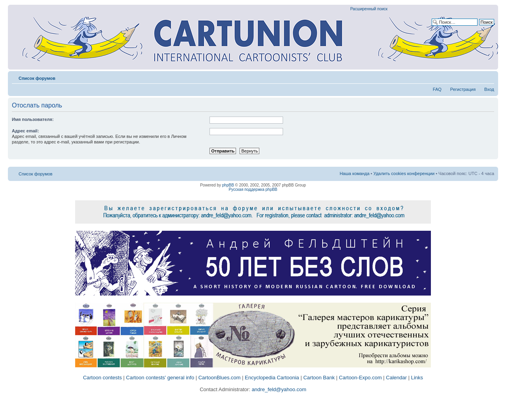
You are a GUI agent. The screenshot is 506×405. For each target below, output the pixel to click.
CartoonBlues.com (219, 378)
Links (417, 378)
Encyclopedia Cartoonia (272, 378)
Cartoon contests (102, 378)
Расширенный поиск (368, 9)
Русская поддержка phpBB (252, 189)
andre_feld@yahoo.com (278, 389)
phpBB (228, 185)
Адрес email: (25, 130)
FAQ (437, 89)
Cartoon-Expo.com (360, 378)
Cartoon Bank (319, 378)
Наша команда (354, 173)
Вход (489, 89)
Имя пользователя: (33, 119)
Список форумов (37, 78)
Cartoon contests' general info (160, 378)
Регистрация (463, 89)
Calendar (396, 378)
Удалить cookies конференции (404, 173)
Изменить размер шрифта (488, 76)
